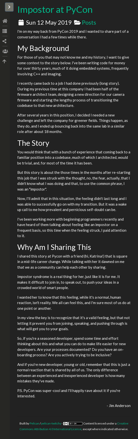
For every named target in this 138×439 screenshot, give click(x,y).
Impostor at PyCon (55, 9)
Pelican (34, 423)
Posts (89, 22)
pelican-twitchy (51, 423)
